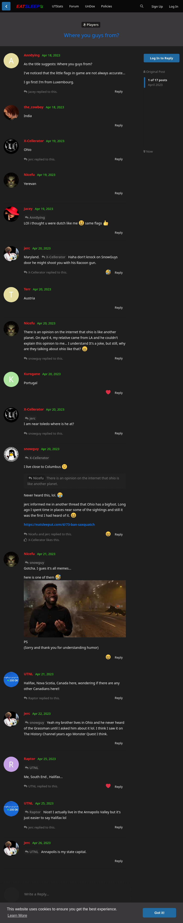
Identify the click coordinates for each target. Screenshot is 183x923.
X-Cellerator (56, 257)
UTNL (34, 767)
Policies (106, 6)
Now (148, 151)
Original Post (154, 71)
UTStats (57, 6)
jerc (33, 418)
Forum (74, 6)
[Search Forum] (141, 6)
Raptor (35, 812)
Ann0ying (37, 217)
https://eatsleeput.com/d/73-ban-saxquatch (59, 524)
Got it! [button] (159, 913)
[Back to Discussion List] (6, 6)
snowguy (37, 562)
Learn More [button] (17, 915)
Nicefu (38, 478)
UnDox (90, 6)
